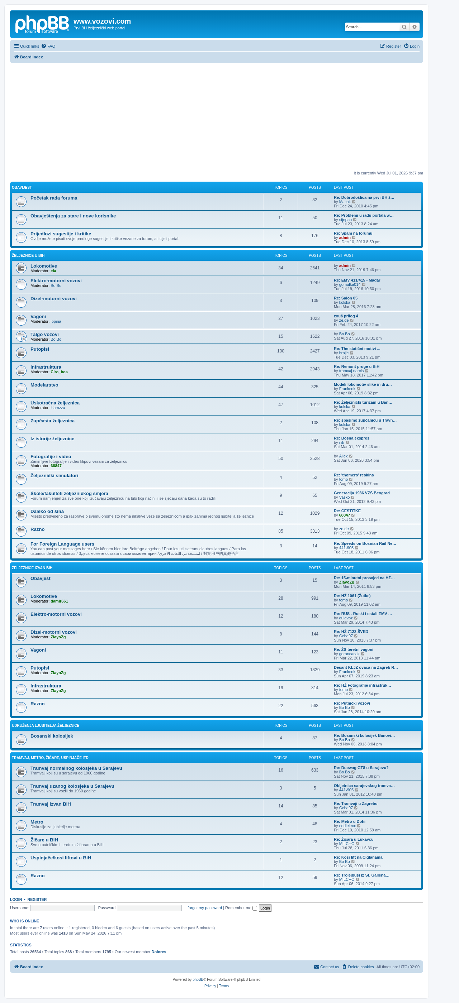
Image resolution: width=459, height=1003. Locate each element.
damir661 (59, 601)
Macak (345, 202)
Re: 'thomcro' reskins (354, 475)
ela (53, 271)
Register (37, 899)
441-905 (346, 548)
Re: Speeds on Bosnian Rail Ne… (365, 543)
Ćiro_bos (59, 372)
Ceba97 (346, 636)
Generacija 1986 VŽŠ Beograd (362, 493)
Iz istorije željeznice (52, 438)
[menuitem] (48, 46)
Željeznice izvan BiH (32, 568)
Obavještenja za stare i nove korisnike (73, 216)
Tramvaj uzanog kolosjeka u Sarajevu (72, 786)
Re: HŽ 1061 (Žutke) (352, 596)
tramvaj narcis (351, 371)
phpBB (198, 980)
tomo (343, 479)
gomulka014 (350, 284)
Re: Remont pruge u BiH (356, 366)
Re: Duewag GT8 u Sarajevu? (361, 768)
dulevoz (346, 618)
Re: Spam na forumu (353, 233)
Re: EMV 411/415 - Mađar (357, 280)
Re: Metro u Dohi (349, 821)
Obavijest (22, 187)
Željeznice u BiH (28, 256)
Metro (36, 822)
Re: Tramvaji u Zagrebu (356, 803)
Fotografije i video (50, 456)
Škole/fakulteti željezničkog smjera (69, 493)
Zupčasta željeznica (52, 420)
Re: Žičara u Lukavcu (354, 839)
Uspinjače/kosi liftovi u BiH (60, 857)
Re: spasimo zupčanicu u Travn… (365, 420)
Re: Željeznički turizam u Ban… (363, 402)
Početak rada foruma (53, 198)
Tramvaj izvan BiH (50, 804)
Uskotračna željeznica (55, 402)
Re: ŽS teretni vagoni (353, 649)
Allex (343, 456)
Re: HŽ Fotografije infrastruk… (362, 685)
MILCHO (347, 843)
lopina (56, 321)
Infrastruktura (45, 367)
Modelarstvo (44, 385)
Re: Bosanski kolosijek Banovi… (364, 735)
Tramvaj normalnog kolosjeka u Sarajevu (76, 768)
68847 (56, 466)
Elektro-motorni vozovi (56, 280)
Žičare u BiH (44, 840)
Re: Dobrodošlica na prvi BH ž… (364, 197)
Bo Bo (56, 285)
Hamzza (58, 407)
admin (345, 237)
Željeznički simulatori (54, 475)
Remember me (241, 908)
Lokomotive (43, 266)
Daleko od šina (47, 511)
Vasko (344, 497)
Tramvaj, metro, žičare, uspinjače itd (50, 758)
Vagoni (38, 316)
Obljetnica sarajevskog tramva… (364, 785)
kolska (344, 302)
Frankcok (347, 389)
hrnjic (344, 353)
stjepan (345, 219)
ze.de (344, 320)
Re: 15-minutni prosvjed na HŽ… (364, 578)
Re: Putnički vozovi (352, 703)
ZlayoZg (346, 582)
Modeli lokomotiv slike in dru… (363, 384)
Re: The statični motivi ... (357, 348)
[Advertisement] (216, 117)
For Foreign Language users (62, 544)
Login (16, 899)
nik (341, 442)
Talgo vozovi (44, 334)
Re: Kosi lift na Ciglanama (358, 857)
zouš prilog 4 (346, 316)
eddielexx (347, 826)
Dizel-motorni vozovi (53, 298)
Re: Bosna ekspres (351, 438)
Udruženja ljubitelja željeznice (45, 726)
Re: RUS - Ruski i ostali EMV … (363, 613)
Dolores (159, 952)
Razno (37, 529)
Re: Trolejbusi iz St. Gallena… (361, 875)
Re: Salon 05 (346, 298)
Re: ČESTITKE (347, 511)
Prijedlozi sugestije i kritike (60, 233)
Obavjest (40, 578)
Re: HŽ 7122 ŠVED (351, 631)
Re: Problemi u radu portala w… (364, 215)
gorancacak (349, 654)
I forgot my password (203, 908)
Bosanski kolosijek (51, 736)
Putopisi (39, 349)
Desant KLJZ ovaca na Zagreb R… (366, 667)
